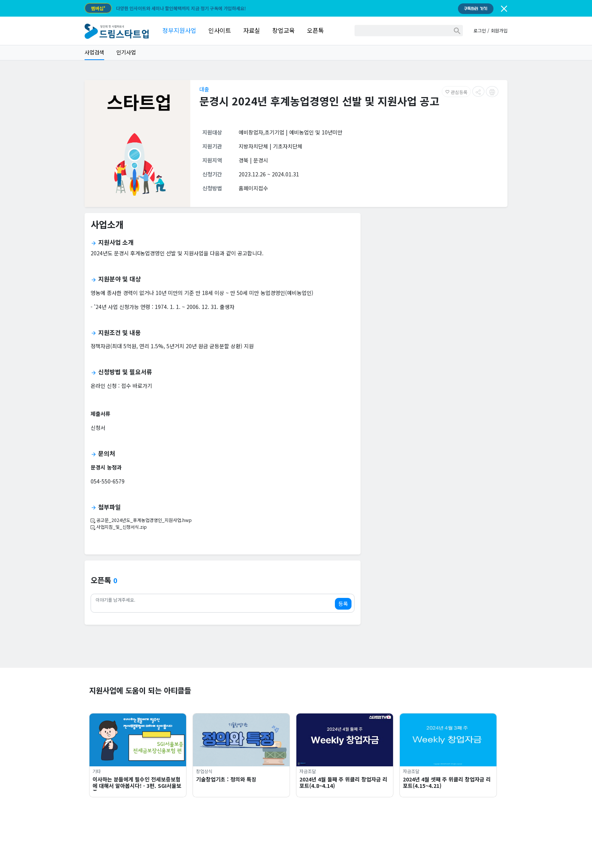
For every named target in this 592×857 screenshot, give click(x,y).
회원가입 (499, 30)
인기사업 (126, 52)
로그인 (479, 30)
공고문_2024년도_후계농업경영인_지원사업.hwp (141, 520)
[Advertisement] (437, 272)
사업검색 (94, 52)
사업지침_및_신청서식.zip (119, 526)
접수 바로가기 (136, 385)
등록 (343, 603)
